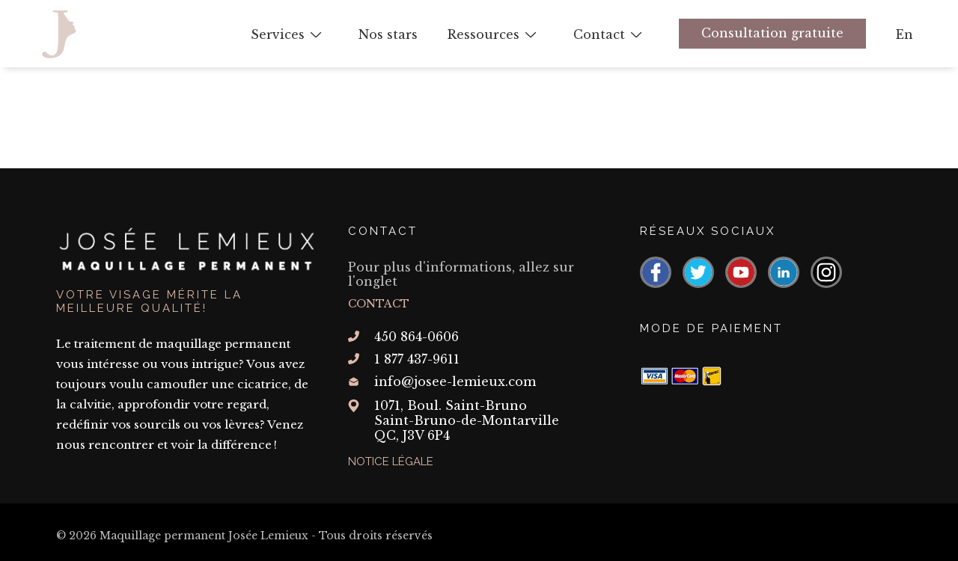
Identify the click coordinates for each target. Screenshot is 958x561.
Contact (599, 34)
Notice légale (390, 461)
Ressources (483, 34)
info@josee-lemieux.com (455, 381)
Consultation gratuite (772, 32)
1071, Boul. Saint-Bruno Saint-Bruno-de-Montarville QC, (466, 420)
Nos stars (388, 34)
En (904, 34)
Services (278, 34)
